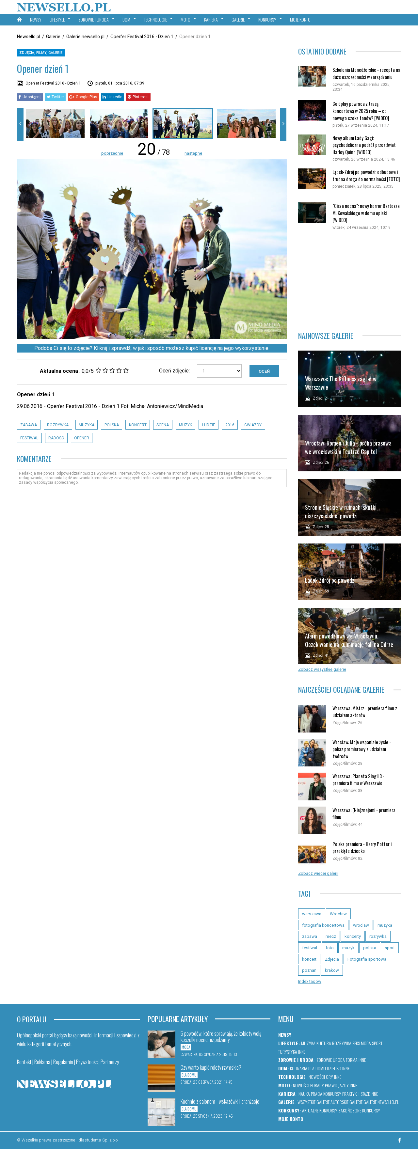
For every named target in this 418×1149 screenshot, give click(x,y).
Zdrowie (324, 1059)
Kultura (323, 1043)
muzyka (86, 425)
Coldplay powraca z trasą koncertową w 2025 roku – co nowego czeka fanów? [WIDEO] (360, 110)
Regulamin (63, 1062)
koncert (138, 425)
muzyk (185, 425)
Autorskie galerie (346, 1101)
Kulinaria (298, 1068)
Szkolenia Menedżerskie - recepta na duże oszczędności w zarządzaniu (366, 73)
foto (330, 947)
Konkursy (332, 1093)
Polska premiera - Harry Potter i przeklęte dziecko (362, 848)
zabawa (28, 425)
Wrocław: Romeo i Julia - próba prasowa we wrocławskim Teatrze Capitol (348, 447)
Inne (301, 1051)
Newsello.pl (28, 36)
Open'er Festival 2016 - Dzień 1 (141, 36)
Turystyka (287, 1051)
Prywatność (87, 1062)
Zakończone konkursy (359, 1110)
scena (162, 425)
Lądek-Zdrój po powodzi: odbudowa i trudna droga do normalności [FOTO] (366, 175)
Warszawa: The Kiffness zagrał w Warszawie (341, 382)
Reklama (42, 1062)
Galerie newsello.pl (85, 36)
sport (390, 947)
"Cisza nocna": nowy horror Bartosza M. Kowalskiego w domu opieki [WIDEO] (366, 212)
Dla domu (317, 1068)
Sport (377, 1043)
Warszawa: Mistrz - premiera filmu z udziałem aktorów (364, 712)
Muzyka (308, 1043)
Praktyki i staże (356, 1093)
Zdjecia (332, 959)
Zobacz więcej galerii (318, 873)
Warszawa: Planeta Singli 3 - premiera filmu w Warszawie (358, 780)
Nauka (304, 1093)
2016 (229, 425)
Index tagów (309, 981)
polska (111, 425)
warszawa (311, 913)
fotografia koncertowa (323, 925)
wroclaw (361, 925)
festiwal (29, 438)
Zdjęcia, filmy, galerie (40, 53)
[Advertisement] (349, 277)
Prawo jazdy (337, 1085)
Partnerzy (110, 1062)
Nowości (317, 1076)
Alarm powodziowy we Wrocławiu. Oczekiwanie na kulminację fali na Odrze (349, 640)
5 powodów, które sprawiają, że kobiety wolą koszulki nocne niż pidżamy (221, 1037)
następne (193, 153)
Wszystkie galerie (313, 1101)
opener (81, 438)
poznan (309, 970)
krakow (332, 970)
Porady (317, 1085)
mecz (331, 936)
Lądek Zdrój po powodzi (330, 580)
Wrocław (338, 913)
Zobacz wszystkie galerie (322, 669)
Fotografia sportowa (366, 959)
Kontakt (24, 1062)
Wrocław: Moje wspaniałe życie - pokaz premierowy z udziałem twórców (361, 749)
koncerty (353, 936)
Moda (366, 1043)
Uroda (339, 1059)
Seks (356, 1043)
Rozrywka (341, 1043)
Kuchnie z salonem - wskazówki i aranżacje (220, 1101)
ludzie (208, 425)
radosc (56, 438)
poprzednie (112, 153)
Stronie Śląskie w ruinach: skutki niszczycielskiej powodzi (341, 511)
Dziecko (334, 1068)
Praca (316, 1093)
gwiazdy (253, 425)
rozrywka (58, 425)
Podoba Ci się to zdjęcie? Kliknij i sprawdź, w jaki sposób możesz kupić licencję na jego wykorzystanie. (151, 348)
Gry (329, 1076)
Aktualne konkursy (319, 1110)
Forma (352, 1059)
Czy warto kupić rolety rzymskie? (211, 1067)
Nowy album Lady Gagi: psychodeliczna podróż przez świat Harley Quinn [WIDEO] (364, 144)
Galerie (53, 36)
